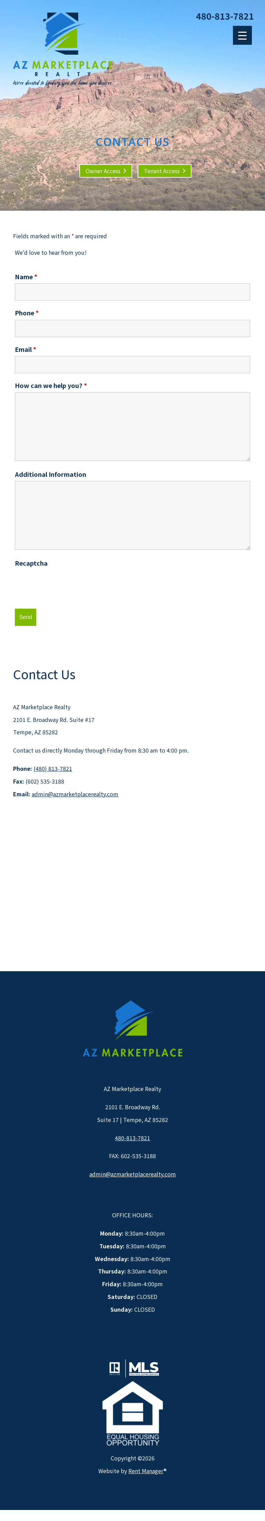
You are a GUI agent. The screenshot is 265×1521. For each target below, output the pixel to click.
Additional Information (50, 474)
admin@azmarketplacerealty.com (75, 794)
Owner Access (103, 171)
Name (26, 276)
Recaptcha (31, 562)
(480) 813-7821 (52, 768)
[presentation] (67, 583)
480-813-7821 (225, 16)
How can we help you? (51, 385)
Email (25, 349)
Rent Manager (146, 1471)
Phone (27, 312)
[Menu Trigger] (242, 35)
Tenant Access (162, 171)
